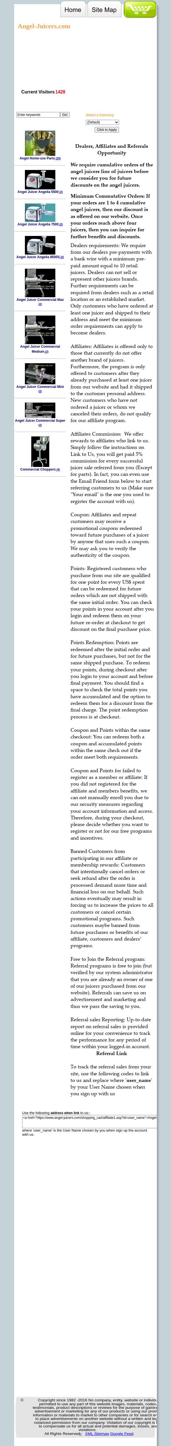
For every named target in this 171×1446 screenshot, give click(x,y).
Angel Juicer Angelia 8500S (40, 255)
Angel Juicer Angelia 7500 (40, 222)
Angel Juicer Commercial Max (40, 300)
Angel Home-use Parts (40, 156)
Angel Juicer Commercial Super (40, 421)
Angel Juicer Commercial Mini (40, 387)
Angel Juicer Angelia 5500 (40, 190)
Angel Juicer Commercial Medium (40, 347)
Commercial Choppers (40, 467)
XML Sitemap (97, 1434)
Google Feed (121, 1434)
